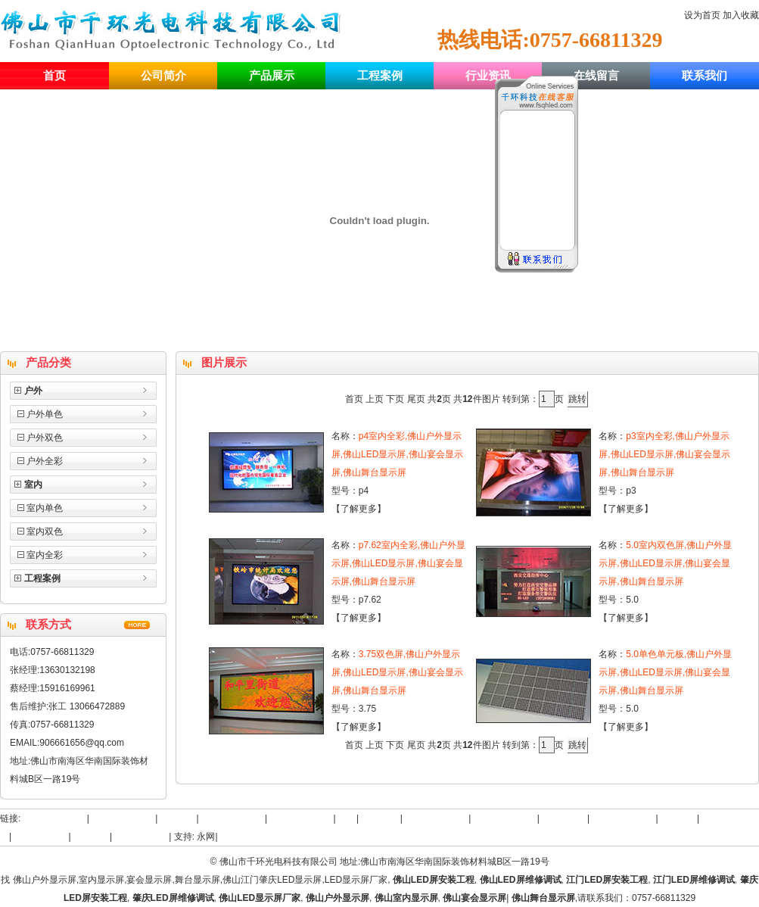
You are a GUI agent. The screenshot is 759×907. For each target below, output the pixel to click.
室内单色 (44, 508)
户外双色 (44, 437)
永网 (206, 836)
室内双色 (44, 531)
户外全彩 (44, 461)
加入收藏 (741, 15)
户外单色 (44, 414)
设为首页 (702, 15)
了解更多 (359, 508)
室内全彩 (44, 555)
